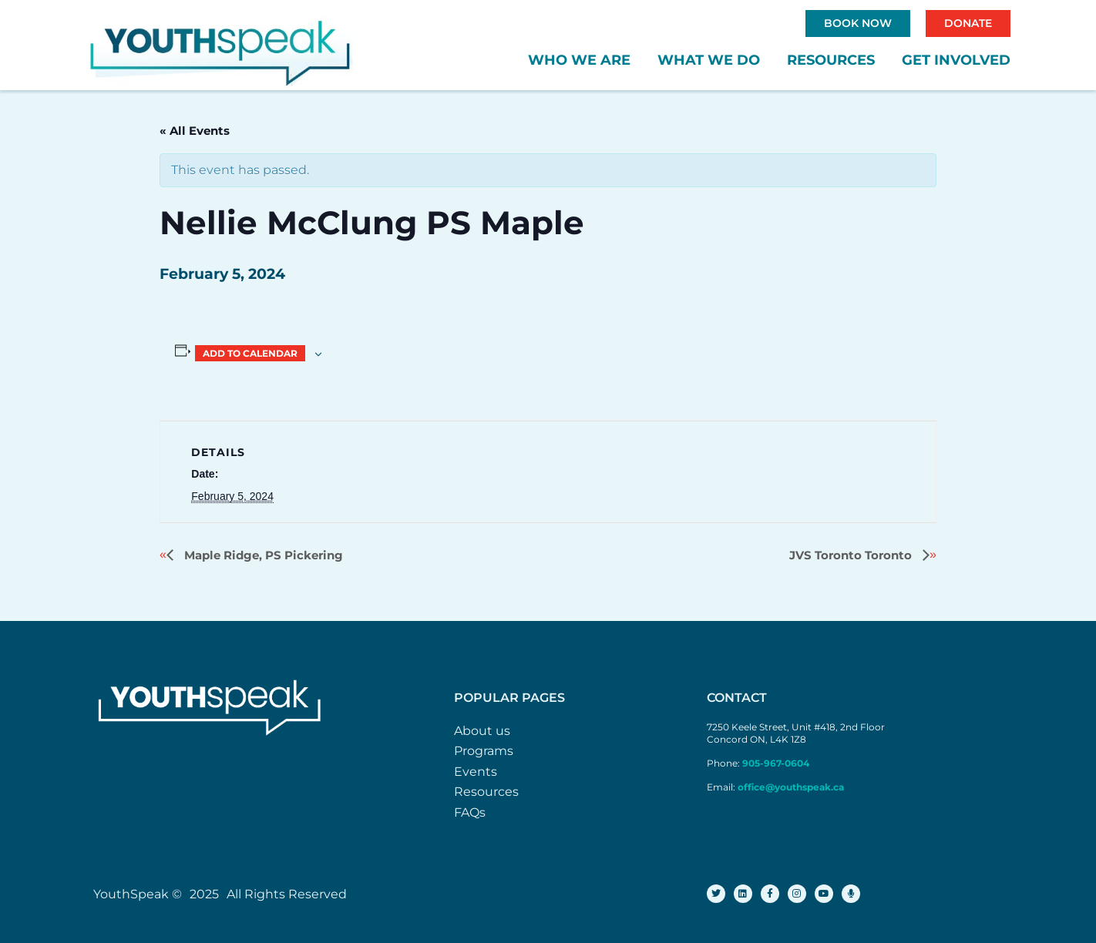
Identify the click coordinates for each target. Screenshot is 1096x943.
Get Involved (956, 60)
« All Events (195, 130)
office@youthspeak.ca (791, 787)
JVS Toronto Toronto (852, 555)
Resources (831, 60)
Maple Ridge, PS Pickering (262, 555)
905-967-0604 (777, 763)
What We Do (708, 60)
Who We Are (579, 60)
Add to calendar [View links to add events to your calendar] (250, 353)
